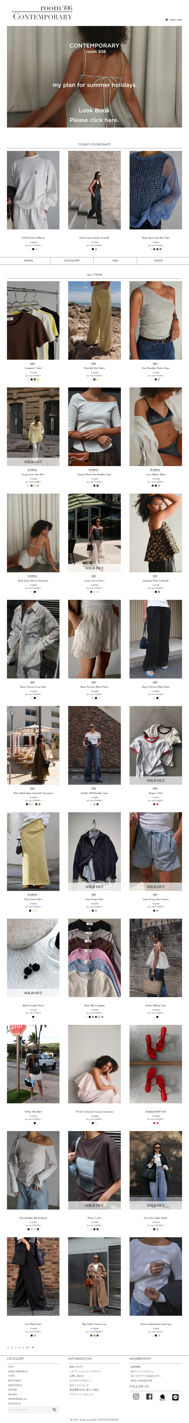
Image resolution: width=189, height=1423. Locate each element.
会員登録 (135, 1367)
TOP (10, 1367)
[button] (15, 77)
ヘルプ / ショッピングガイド (85, 1371)
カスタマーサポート (80, 1381)
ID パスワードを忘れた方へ (146, 1376)
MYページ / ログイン (142, 1371)
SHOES (12, 1394)
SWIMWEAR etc (17, 1399)
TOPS (11, 1376)
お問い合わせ (76, 1376)
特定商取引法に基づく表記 (84, 1390)
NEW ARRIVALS (17, 1371)
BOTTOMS (14, 1381)
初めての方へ (76, 1367)
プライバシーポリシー (81, 1394)
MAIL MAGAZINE (141, 1381)
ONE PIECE (15, 1385)
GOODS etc (15, 1404)
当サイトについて (79, 1385)
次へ (30, 1347)
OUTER (12, 1390)
